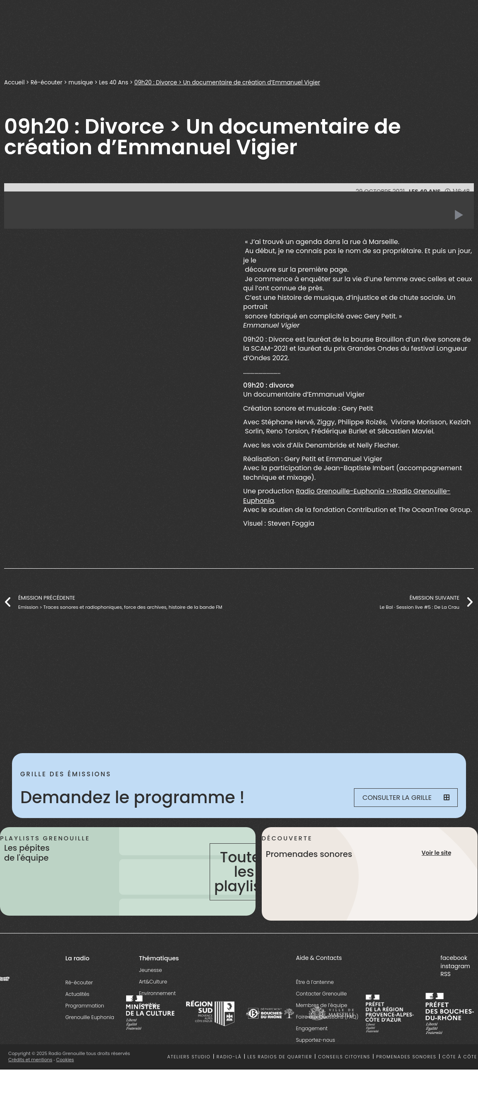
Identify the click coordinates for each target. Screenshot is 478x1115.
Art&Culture (153, 981)
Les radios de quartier (280, 1057)
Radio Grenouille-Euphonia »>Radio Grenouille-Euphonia (346, 495)
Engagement (312, 1028)
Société (148, 1004)
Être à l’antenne (315, 982)
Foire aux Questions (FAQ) (327, 1016)
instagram (455, 966)
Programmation (84, 1005)
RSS (445, 974)
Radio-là (229, 1057)
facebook (453, 958)
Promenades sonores (406, 1057)
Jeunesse (150, 970)
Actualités (77, 994)
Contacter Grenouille (321, 993)
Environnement (157, 993)
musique (81, 82)
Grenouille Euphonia (89, 1017)
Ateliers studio (188, 1057)
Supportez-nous (315, 1039)
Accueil (14, 82)
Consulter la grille (405, 797)
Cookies (65, 1060)
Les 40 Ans (115, 82)
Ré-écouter (47, 82)
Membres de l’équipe (321, 1005)
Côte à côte (459, 1057)
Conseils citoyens (344, 1057)
